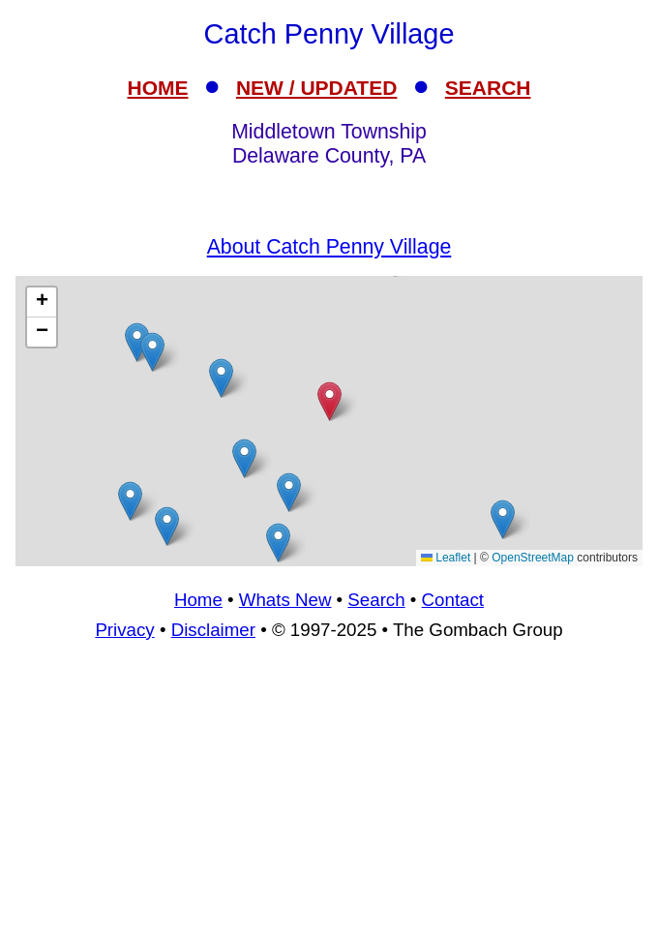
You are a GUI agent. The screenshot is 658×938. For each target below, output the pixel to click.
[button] (167, 526)
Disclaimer (213, 630)
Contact (453, 600)
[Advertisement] (329, 421)
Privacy (124, 630)
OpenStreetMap (533, 557)
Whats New (285, 600)
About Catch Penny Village (329, 246)
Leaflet (445, 557)
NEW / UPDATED (316, 87)
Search (375, 600)
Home (198, 600)
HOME (158, 87)
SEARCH (488, 87)
